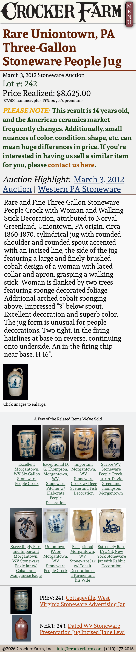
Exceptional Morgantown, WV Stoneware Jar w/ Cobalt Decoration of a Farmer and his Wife (82, 563)
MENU (129, 14)
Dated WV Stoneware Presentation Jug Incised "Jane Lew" (82, 628)
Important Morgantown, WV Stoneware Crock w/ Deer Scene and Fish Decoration (83, 478)
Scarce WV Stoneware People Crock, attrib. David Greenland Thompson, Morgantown (111, 478)
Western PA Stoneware (79, 189)
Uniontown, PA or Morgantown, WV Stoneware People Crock (55, 558)
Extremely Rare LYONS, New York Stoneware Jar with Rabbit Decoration (111, 556)
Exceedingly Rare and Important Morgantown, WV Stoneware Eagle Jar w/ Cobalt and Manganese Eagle (26, 561)
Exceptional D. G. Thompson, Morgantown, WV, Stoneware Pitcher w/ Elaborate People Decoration (56, 483)
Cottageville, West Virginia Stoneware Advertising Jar (82, 601)
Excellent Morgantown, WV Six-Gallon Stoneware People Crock (27, 474)
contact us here (71, 164)
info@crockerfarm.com (80, 648)
